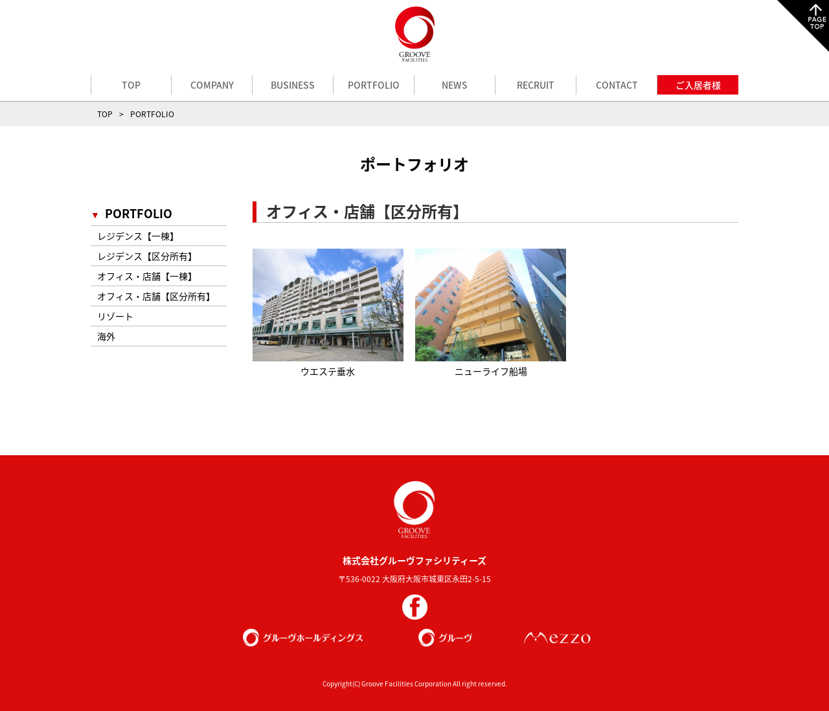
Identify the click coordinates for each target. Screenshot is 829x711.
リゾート (115, 316)
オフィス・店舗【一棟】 (147, 275)
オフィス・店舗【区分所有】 (156, 295)
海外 (106, 336)
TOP (131, 84)
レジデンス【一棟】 (138, 235)
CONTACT (617, 84)
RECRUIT (535, 84)
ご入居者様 (698, 84)
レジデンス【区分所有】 (147, 255)
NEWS (455, 84)
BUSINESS (293, 84)
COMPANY (212, 84)
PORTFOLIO (374, 84)
